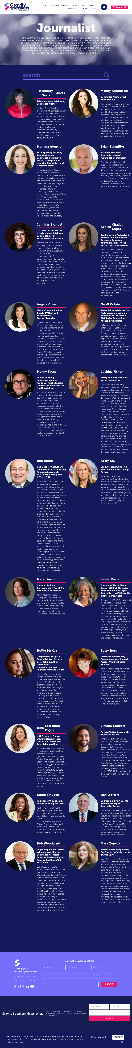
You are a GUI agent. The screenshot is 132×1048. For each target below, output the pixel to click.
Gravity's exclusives (50, 5)
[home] (16, 7)
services (91, 5)
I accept (118, 1037)
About (82, 5)
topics (74, 5)
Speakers (65, 5)
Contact (84, 9)
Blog (93, 9)
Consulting (73, 9)
